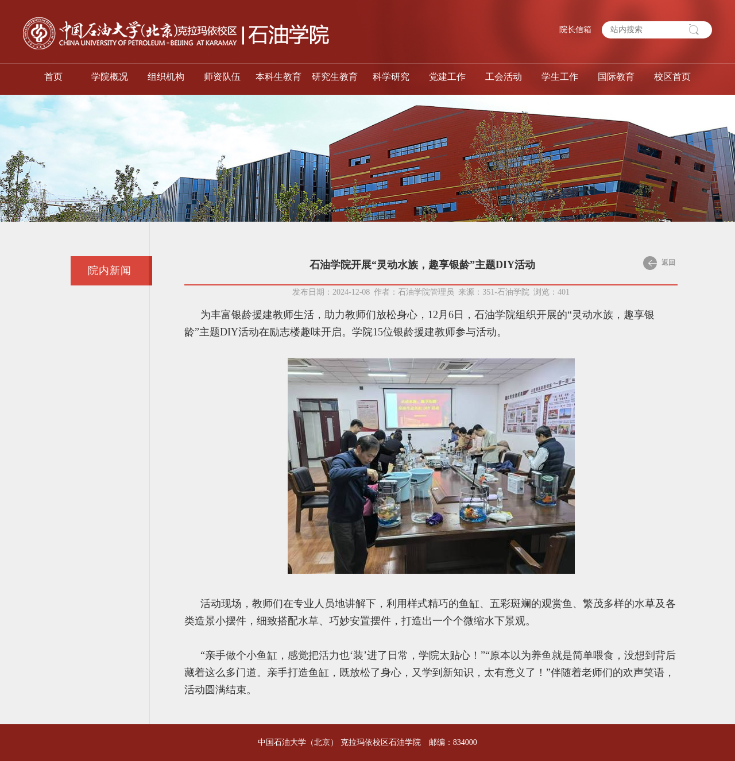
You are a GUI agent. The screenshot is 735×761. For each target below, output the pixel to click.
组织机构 (166, 77)
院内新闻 (109, 270)
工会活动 (503, 77)
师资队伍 (222, 77)
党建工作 (447, 77)
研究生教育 (335, 77)
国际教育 (616, 77)
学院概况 (109, 77)
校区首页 (672, 77)
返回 (659, 263)
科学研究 (391, 77)
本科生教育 (278, 77)
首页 (53, 77)
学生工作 (559, 77)
